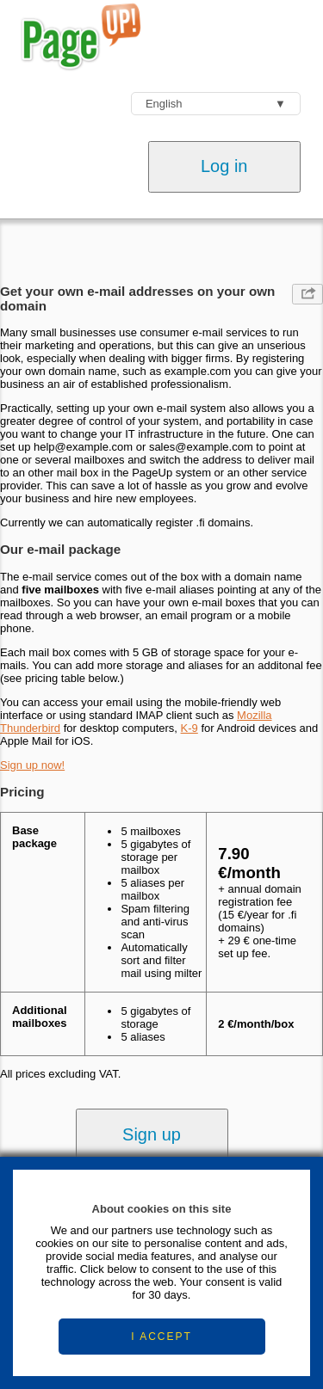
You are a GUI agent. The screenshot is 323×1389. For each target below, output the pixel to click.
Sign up (151, 1134)
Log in (224, 166)
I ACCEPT (161, 1337)
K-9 (189, 728)
